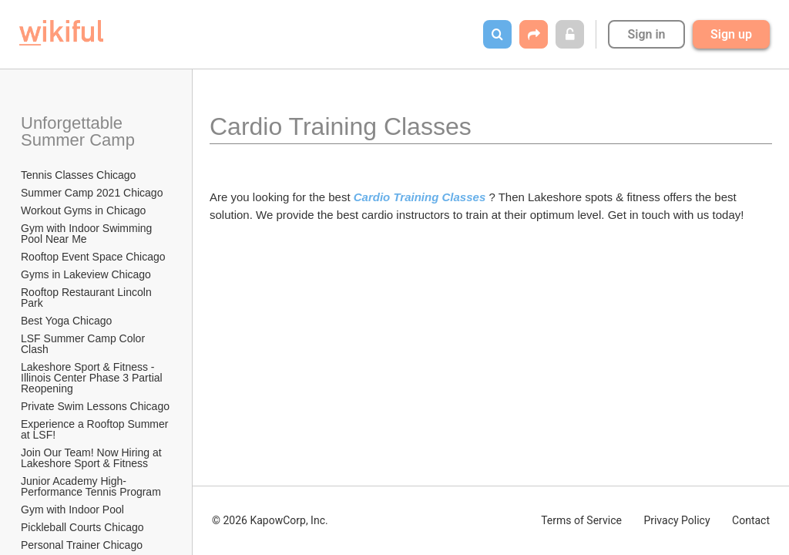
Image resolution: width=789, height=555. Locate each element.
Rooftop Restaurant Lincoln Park (88, 297)
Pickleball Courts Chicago (82, 527)
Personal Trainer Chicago (82, 545)
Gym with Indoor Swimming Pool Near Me (88, 233)
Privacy (676, 520)
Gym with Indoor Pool (72, 509)
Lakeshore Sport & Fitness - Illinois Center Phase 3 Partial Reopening (93, 378)
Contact (751, 520)
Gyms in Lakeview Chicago (86, 274)
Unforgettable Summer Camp (78, 131)
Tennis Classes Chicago (78, 175)
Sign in (646, 34)
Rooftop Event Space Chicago (93, 257)
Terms (581, 520)
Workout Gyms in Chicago (83, 210)
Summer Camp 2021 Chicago (92, 193)
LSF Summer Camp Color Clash (84, 343)
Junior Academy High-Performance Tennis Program (91, 486)
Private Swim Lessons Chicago (95, 406)
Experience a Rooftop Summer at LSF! (96, 429)
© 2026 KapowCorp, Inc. (270, 520)
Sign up (731, 34)
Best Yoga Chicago (66, 320)
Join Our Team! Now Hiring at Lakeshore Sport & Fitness (92, 457)
